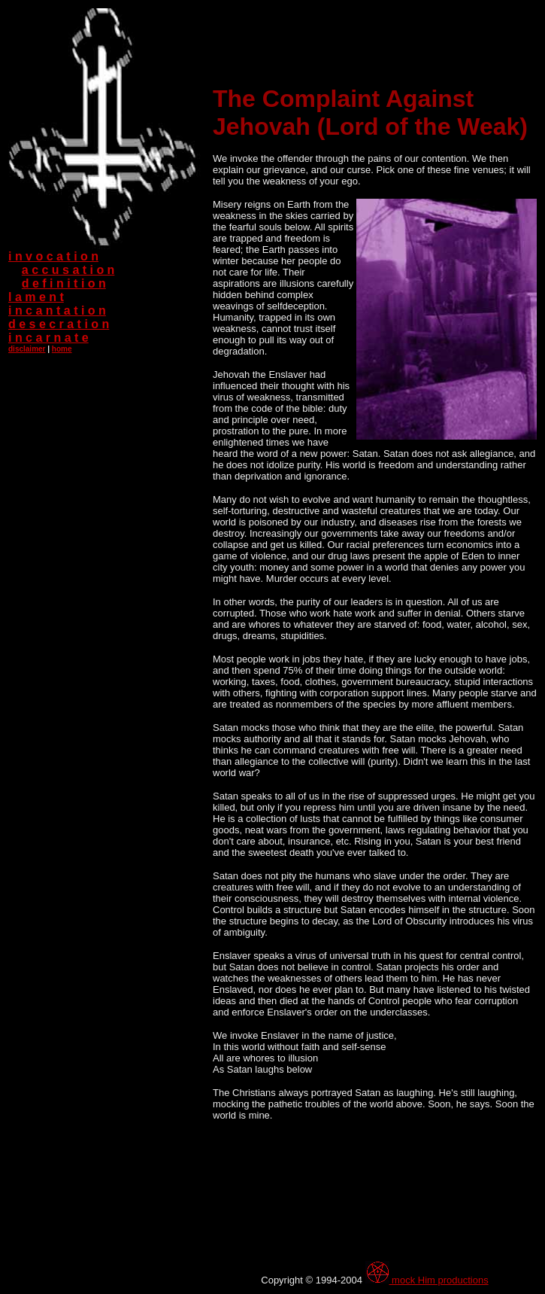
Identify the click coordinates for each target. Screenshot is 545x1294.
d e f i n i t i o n (64, 283)
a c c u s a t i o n (68, 269)
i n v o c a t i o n (53, 256)
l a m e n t (36, 297)
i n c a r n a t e (48, 337)
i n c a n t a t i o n (57, 310)
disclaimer (26, 349)
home (62, 349)
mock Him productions (427, 1280)
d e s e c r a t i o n (58, 324)
